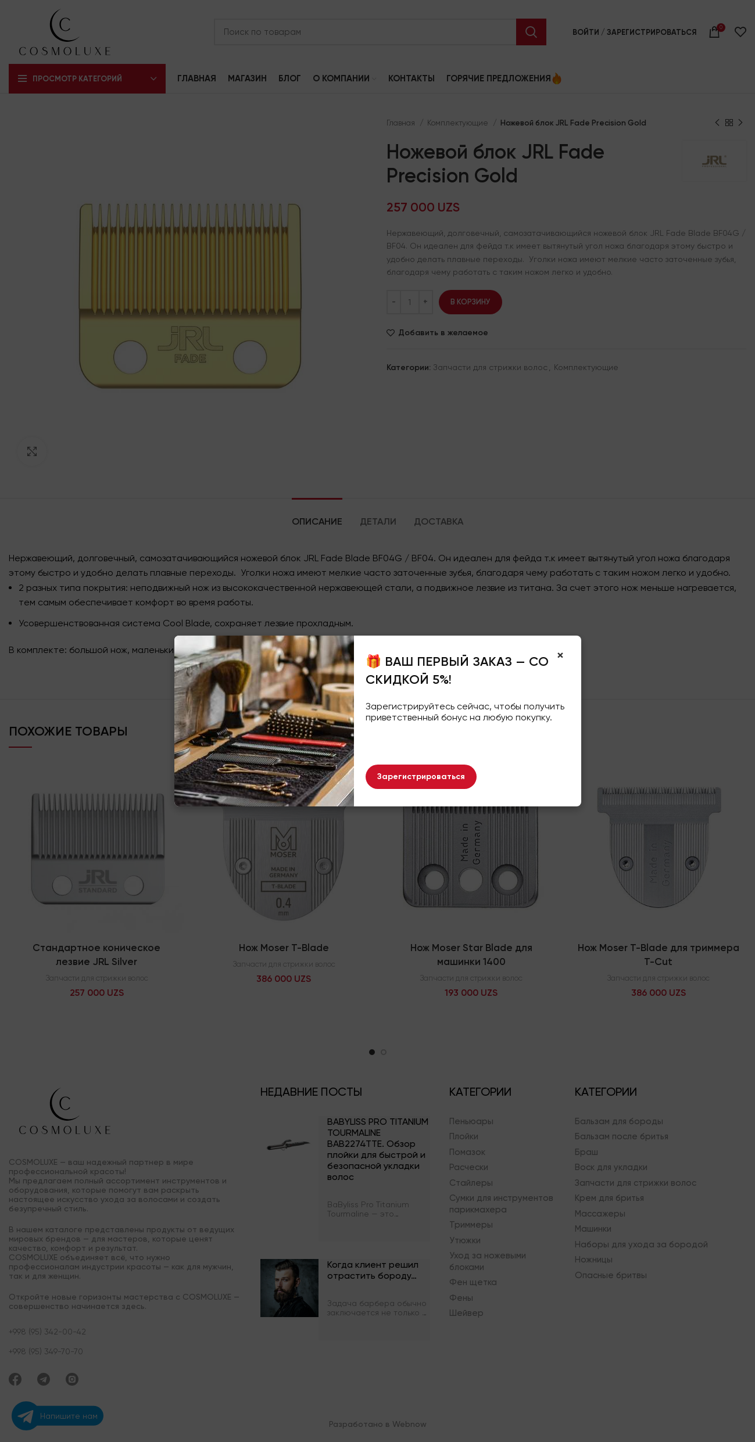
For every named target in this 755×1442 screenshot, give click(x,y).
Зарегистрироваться (421, 776)
